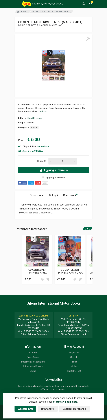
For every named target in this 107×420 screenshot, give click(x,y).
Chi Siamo (33, 352)
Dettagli (53, 195)
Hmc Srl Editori (34, 118)
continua (42, 111)
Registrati (74, 352)
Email (45, 183)
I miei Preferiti (74, 371)
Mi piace (22, 183)
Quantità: (41, 161)
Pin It (38, 183)
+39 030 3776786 (73, 328)
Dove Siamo (33, 357)
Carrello (74, 357)
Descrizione (37, 195)
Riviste (34, 127)
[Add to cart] (47, 279)
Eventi (33, 371)
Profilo (74, 361)
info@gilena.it (30, 325)
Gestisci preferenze (74, 408)
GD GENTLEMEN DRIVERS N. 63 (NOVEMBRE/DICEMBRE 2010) (37, 271)
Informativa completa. (65, 401)
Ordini (74, 366)
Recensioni (70, 195)
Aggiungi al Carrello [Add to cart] (53, 170)
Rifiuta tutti (47, 408)
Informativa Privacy (33, 366)
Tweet (31, 183)
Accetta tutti (25, 408)
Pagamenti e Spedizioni (33, 361)
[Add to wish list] (42, 279)
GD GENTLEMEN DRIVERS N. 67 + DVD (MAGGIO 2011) (70, 271)
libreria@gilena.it (72, 325)
